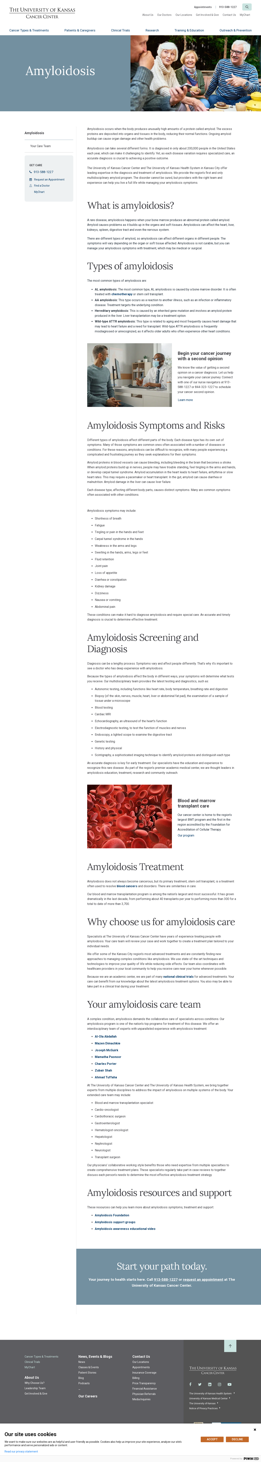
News (81, 1361)
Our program (186, 835)
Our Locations (184, 14)
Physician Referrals (144, 1393)
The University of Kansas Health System (210, 1393)
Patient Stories (87, 1372)
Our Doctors (164, 14)
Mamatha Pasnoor (108, 1057)
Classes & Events (88, 1367)
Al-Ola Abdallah (106, 1036)
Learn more (185, 400)
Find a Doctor (42, 185)
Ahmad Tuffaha (106, 1077)
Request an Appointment (49, 179)
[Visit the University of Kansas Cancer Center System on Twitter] (200, 1384)
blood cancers (127, 886)
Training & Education (189, 30)
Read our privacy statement (21, 1451)
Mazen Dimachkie (107, 1043)
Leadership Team (35, 1388)
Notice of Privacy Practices (203, 1408)
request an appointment (203, 1279)
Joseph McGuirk (106, 1050)
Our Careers (87, 1396)
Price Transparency (144, 1383)
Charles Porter (106, 1064)
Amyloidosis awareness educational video (125, 1229)
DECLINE (237, 1439)
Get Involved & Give (207, 14)
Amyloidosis (34, 133)
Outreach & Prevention (236, 30)
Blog (81, 1377)
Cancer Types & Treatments (29, 30)
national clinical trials (178, 976)
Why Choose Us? (34, 1382)
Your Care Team (40, 146)
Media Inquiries (141, 1399)
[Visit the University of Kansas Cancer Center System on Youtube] (229, 1384)
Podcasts (84, 1383)
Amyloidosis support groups (115, 1222)
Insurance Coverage (144, 1372)
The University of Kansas (202, 1403)
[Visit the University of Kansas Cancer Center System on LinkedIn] (209, 1384)
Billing (135, 1377)
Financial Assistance (144, 1388)
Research (152, 30)
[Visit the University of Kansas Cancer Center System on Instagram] (219, 1384)
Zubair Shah (103, 1070)
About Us (147, 14)
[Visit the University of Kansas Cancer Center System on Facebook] (190, 1384)
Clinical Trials (120, 30)
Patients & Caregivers (79, 30)
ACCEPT (212, 1439)
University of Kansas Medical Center (208, 1398)
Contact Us (229, 14)
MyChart (245, 14)
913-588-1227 (228, 7)
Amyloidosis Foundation (112, 1215)
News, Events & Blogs (95, 1357)
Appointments (203, 7)
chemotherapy (121, 294)
